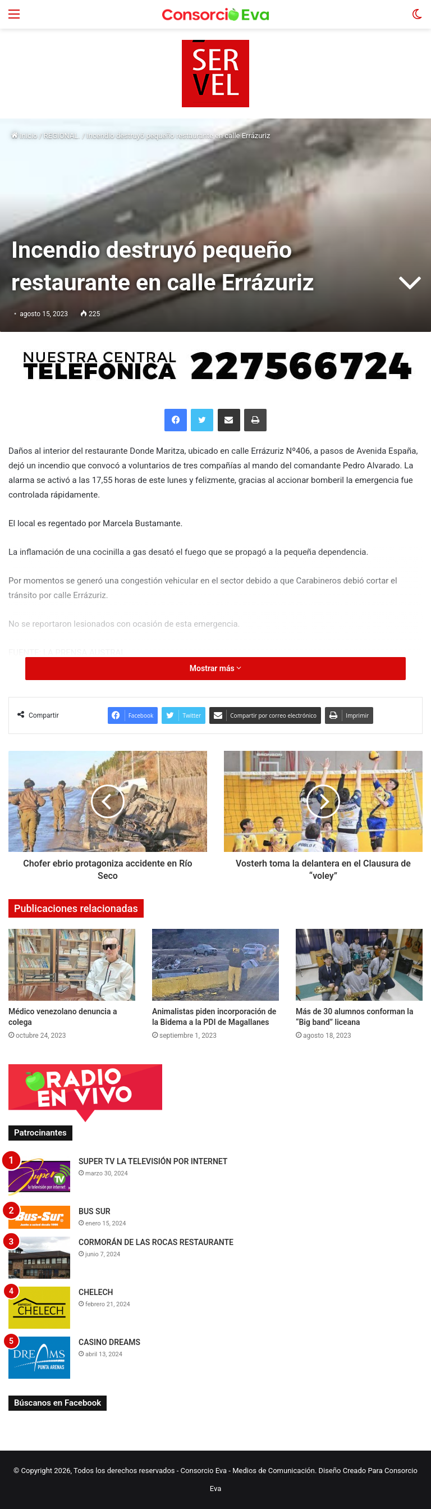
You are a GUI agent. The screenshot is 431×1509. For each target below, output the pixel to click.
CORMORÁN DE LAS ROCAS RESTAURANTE (156, 1242)
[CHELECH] (39, 1308)
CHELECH (96, 1292)
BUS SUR (95, 1211)
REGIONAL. (62, 135)
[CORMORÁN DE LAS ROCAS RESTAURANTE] (39, 1258)
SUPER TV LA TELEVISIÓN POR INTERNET (153, 1161)
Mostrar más (215, 668)
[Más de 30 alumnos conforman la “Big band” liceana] (359, 964)
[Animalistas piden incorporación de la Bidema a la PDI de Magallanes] (215, 964)
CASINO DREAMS (109, 1342)
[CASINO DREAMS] (39, 1358)
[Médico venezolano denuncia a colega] (71, 964)
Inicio (24, 135)
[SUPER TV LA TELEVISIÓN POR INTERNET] (39, 1177)
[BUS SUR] (39, 1217)
